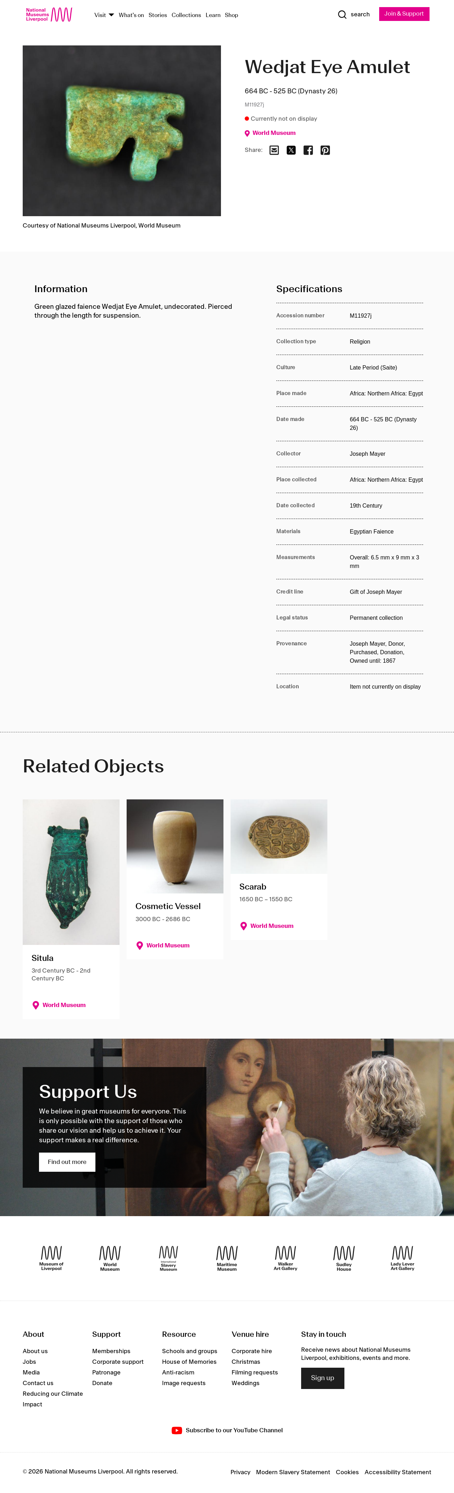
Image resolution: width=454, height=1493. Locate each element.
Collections (186, 15)
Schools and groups (189, 1352)
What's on (131, 15)
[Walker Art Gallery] (285, 1258)
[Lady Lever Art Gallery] (402, 1258)
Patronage (106, 1373)
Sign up (322, 1378)
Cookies (347, 1473)
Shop (231, 15)
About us (35, 1352)
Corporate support (118, 1362)
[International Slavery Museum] (168, 1258)
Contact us (38, 1383)
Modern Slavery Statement (293, 1473)
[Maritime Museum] (227, 1258)
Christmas (246, 1362)
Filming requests (255, 1373)
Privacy (240, 1473)
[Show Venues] (111, 15)
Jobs (29, 1362)
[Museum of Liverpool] (51, 1258)
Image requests (184, 1383)
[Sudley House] (344, 1258)
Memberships (111, 1352)
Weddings (246, 1383)
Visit (100, 15)
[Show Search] (351, 15)
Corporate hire (252, 1352)
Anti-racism (178, 1373)
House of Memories (189, 1362)
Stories (158, 15)
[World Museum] (109, 1258)
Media (31, 1373)
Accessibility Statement (398, 1473)
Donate (102, 1383)
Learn (213, 15)
